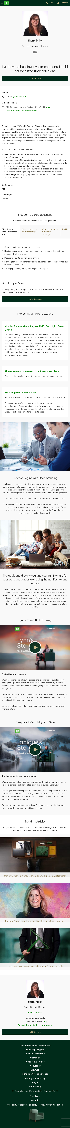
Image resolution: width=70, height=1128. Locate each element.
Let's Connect (35, 299)
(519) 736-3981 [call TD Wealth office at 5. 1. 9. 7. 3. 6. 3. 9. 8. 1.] (20, 97)
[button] (35, 647)
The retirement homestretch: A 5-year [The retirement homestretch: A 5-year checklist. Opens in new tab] (32, 371)
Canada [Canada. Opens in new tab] (35, 1100)
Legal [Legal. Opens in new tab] (35, 1083)
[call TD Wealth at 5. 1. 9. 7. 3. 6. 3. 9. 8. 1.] (51, 3)
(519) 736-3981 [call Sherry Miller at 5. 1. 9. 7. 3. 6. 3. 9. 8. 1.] (35, 1013)
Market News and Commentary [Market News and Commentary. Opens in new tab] (35, 1046)
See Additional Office (23, 111)
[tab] (10, 232)
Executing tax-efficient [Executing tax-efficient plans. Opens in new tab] (22, 392)
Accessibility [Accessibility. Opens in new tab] (35, 1087)
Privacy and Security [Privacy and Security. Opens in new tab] (35, 1079)
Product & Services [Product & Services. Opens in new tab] (35, 1062)
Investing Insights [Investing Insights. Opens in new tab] (35, 1050)
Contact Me (35, 78)
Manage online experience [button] (35, 1074)
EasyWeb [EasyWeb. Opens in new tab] (35, 1070)
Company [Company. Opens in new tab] (35, 1058)
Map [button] (45, 1021)
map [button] (48, 107)
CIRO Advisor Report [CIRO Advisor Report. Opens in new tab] (35, 1054)
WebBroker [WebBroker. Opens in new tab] (35, 1066)
